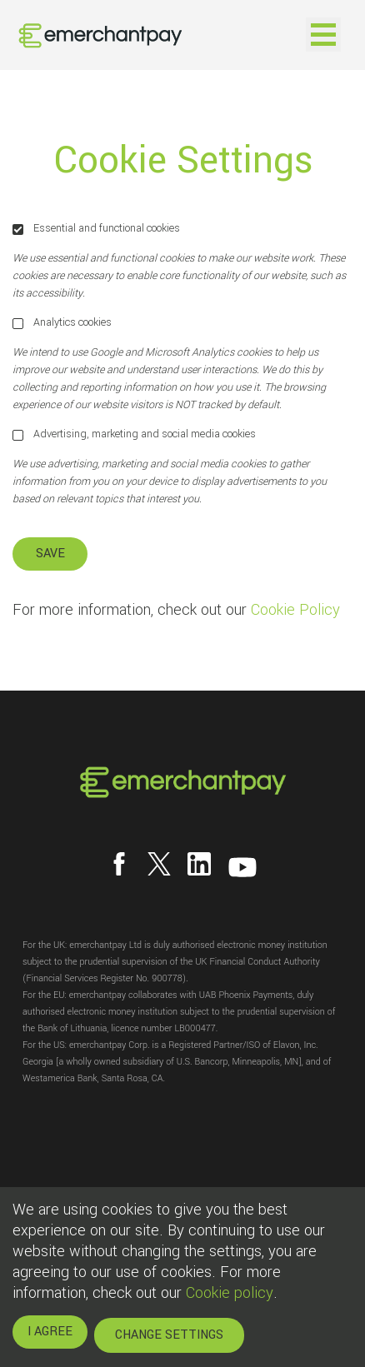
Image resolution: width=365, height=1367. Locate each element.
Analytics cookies (62, 322)
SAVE (50, 553)
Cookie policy (229, 1293)
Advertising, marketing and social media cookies (134, 434)
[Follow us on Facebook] (119, 864)
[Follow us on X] (159, 864)
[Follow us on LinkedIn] (199, 864)
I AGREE (50, 1331)
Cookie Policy (295, 610)
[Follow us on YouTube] (243, 867)
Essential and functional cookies (96, 228)
